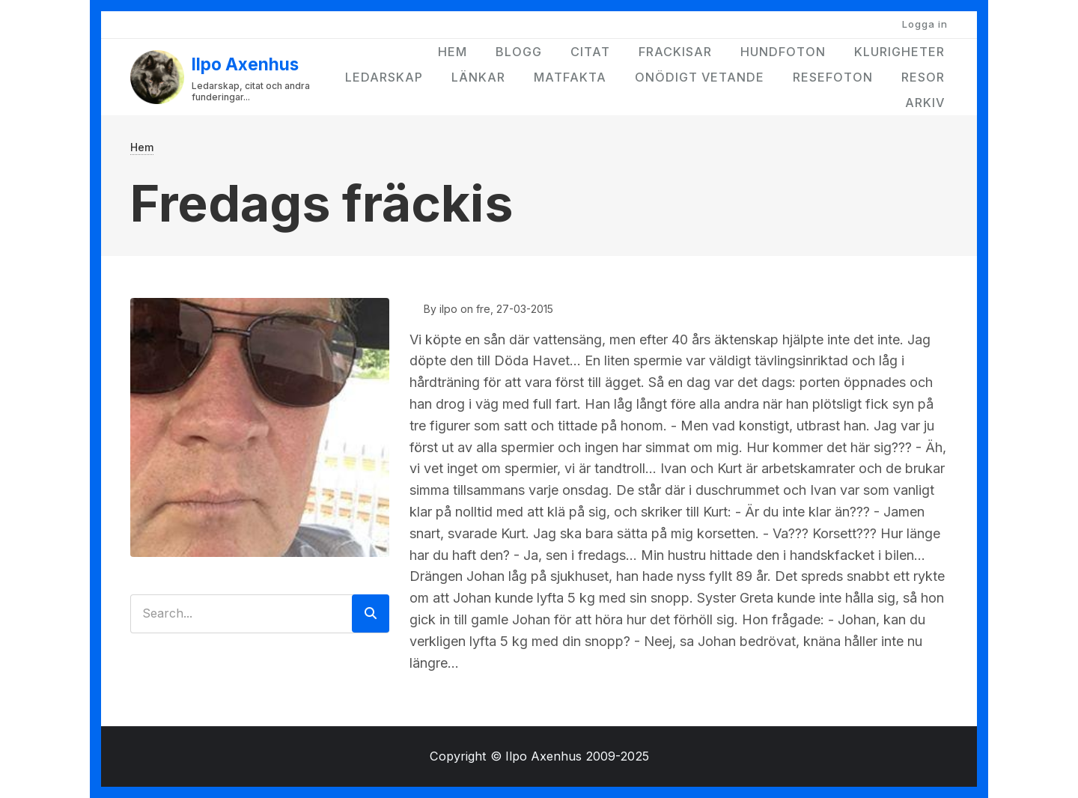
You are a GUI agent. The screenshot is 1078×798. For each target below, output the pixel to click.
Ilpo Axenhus (245, 64)
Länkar (478, 77)
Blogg (519, 51)
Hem (452, 51)
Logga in (925, 24)
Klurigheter (899, 51)
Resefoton (833, 77)
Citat (590, 51)
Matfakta (570, 77)
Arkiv (925, 102)
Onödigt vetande (699, 77)
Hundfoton (783, 51)
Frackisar (675, 51)
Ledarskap (384, 77)
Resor (923, 77)
